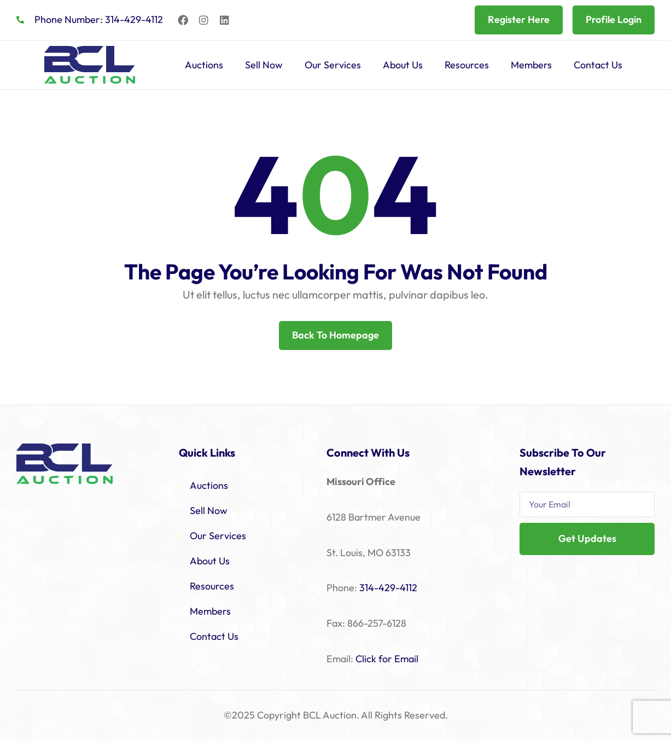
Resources (467, 65)
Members (531, 65)
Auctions (204, 65)
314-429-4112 (388, 587)
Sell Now (264, 65)
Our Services (333, 65)
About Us (403, 65)
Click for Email (386, 658)
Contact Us (598, 65)
